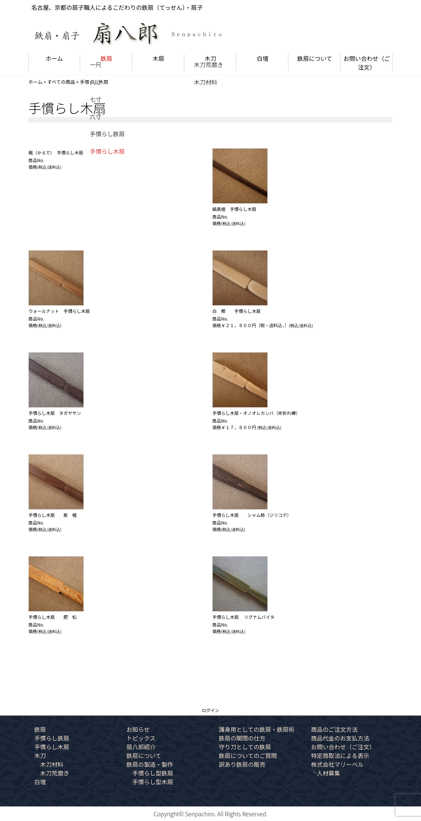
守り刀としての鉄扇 (245, 746)
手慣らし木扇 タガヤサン (56, 413)
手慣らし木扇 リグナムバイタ (243, 617)
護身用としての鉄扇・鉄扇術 (257, 729)
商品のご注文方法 (334, 729)
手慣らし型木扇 (152, 781)
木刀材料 (51, 764)
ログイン (210, 710)
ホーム (54, 58)
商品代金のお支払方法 (340, 738)
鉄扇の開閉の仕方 (242, 738)
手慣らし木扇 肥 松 (52, 617)
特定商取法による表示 (340, 755)
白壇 (262, 58)
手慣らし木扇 (51, 746)
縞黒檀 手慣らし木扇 (234, 209)
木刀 (210, 58)
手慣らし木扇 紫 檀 (52, 515)
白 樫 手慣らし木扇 (236, 311)
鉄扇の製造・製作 (149, 764)
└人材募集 (325, 773)
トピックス (141, 738)
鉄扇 (106, 58)
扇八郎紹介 (141, 746)
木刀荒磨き (54, 773)
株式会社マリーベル (337, 764)
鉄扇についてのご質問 (248, 755)
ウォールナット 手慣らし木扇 (59, 311)
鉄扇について (314, 58)
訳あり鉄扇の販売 (242, 764)
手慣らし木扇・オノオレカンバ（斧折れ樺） (256, 413)
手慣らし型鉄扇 (152, 773)
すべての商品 (61, 81)
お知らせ (138, 729)
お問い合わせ (366, 62)
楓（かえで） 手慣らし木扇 (55, 152)
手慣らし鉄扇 (51, 738)
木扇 (158, 58)
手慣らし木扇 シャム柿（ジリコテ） (251, 515)
